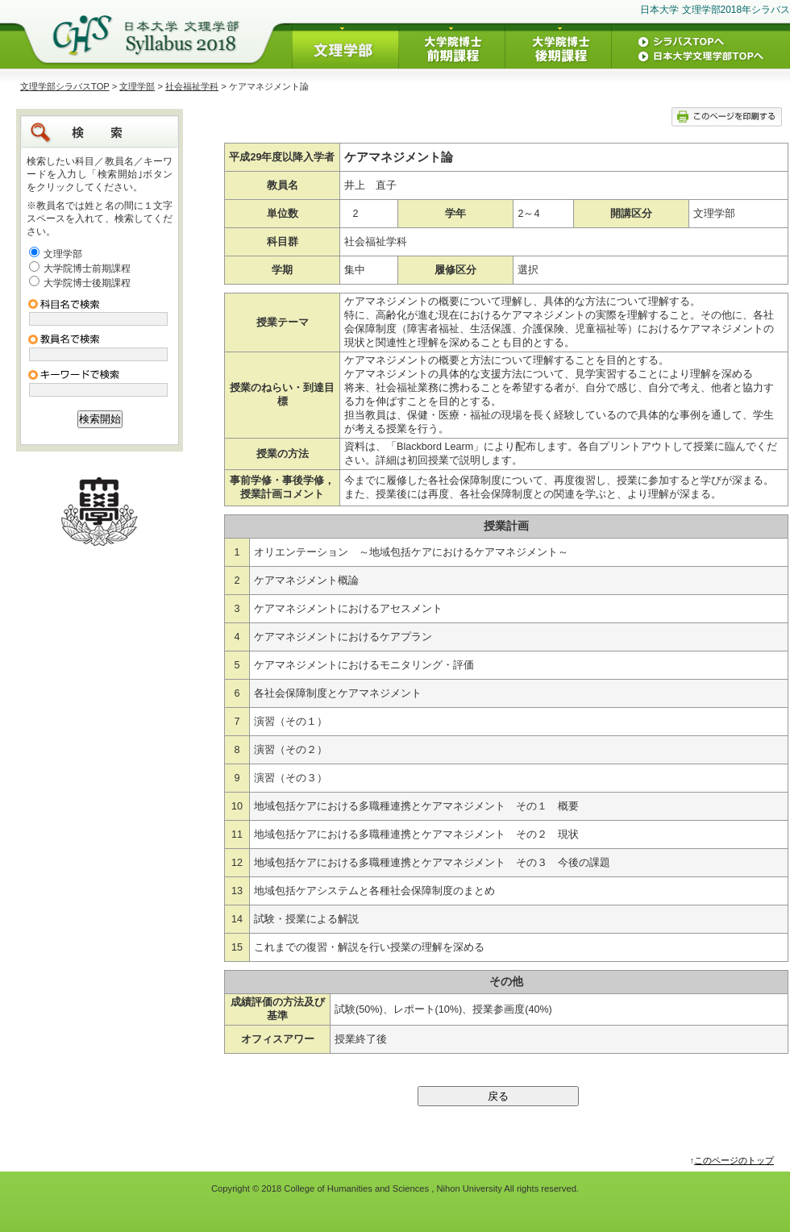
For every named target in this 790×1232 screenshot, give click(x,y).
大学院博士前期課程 (87, 268)
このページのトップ (734, 1160)
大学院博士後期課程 (87, 283)
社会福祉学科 (191, 86)
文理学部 (137, 86)
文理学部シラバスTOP (65, 86)
